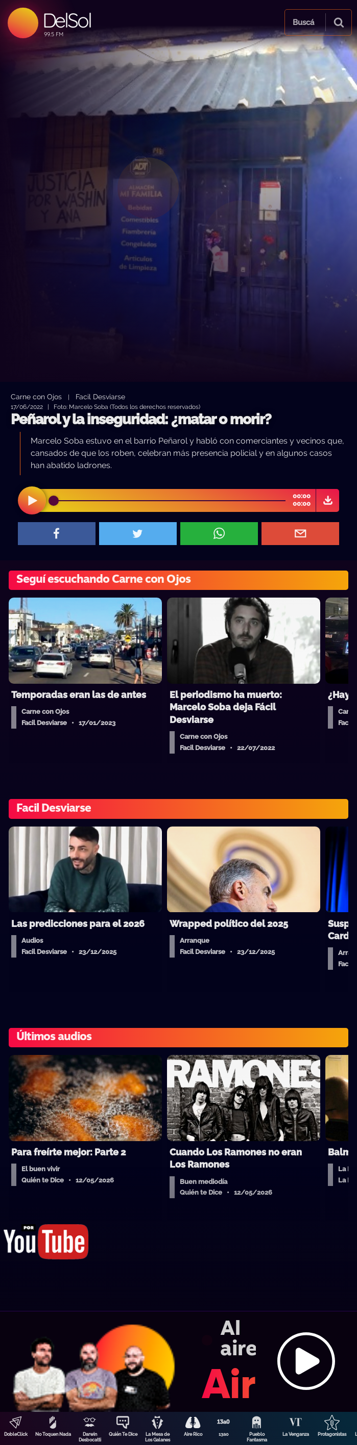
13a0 (224, 1434)
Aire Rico (193, 1434)
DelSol (66, 20)
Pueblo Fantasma (257, 1437)
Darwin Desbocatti (90, 1437)
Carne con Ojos (36, 396)
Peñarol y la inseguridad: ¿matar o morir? (141, 419)
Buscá (303, 22)
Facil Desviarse (100, 396)
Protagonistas (332, 1434)
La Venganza (295, 1434)
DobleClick (16, 1434)
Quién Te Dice (123, 1434)
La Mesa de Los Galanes (157, 1437)
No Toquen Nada (53, 1434)
